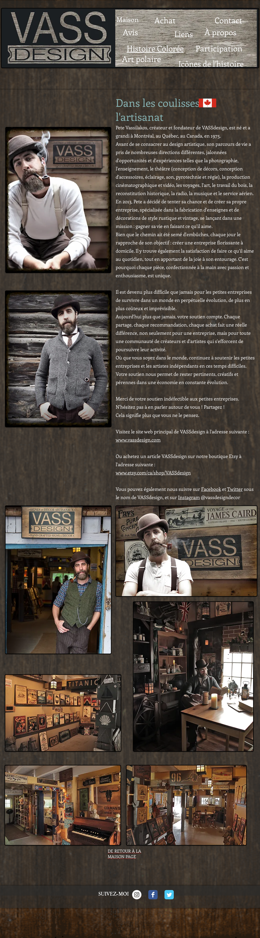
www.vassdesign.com (138, 440)
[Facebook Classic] (153, 894)
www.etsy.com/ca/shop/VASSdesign (153, 472)
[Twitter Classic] (169, 894)
